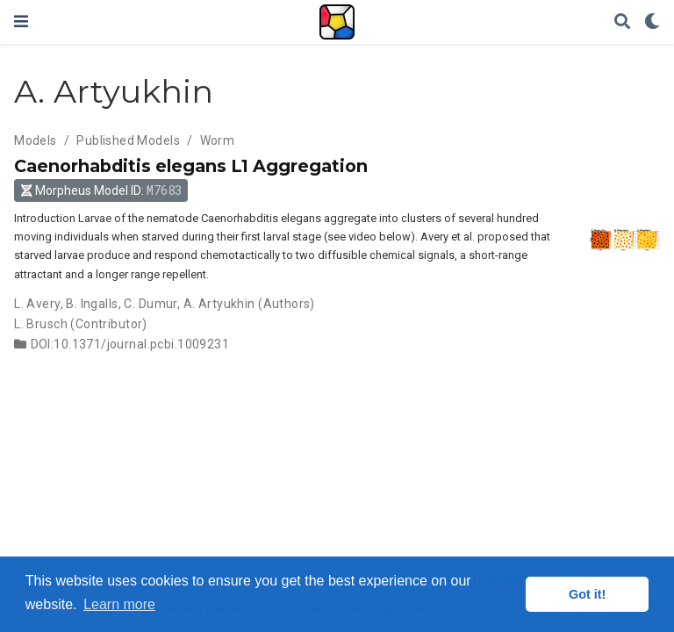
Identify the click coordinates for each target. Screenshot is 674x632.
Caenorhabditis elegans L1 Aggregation (191, 165)
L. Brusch (41, 324)
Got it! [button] (587, 594)
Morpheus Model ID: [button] (101, 190)
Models (35, 140)
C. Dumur (150, 304)
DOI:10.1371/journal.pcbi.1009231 (130, 344)
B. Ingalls (92, 304)
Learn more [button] (119, 604)
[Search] (622, 22)
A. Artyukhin (219, 304)
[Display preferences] (652, 22)
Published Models (128, 140)
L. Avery (37, 304)
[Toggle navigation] (21, 21)
